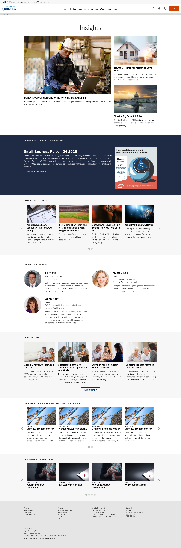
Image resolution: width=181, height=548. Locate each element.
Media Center (62, 514)
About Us (60, 508)
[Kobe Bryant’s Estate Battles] (139, 220)
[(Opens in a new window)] (159, 8)
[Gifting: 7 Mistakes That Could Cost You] (39, 361)
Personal (67, 9)
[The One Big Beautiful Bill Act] (135, 106)
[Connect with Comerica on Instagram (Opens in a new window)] (134, 515)
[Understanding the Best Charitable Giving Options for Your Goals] (73, 363)
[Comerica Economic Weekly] (41, 423)
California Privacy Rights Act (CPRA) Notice (104, 514)
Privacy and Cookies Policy (99, 512)
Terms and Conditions (98, 510)
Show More (90, 390)
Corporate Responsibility (65, 510)
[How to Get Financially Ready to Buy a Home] (135, 58)
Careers (60, 516)
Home (3, 14)
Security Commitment (98, 508)
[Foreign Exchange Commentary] (41, 475)
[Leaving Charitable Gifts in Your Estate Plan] (107, 361)
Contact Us (129, 508)
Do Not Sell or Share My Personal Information (105, 516)
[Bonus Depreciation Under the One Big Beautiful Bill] (67, 71)
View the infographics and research (37, 171)
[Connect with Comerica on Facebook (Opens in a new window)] (131, 515)
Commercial (93, 9)
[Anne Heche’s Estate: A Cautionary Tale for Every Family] (41, 223)
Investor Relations (63, 512)
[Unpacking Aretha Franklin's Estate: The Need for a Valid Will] (107, 223)
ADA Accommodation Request (135, 512)
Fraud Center (62, 518)
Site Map (128, 510)
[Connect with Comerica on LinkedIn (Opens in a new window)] (127, 515)
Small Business (79, 9)
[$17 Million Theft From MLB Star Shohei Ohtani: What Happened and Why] (74, 222)
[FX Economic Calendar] (74, 474)
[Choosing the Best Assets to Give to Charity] (141, 361)
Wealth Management (109, 9)
